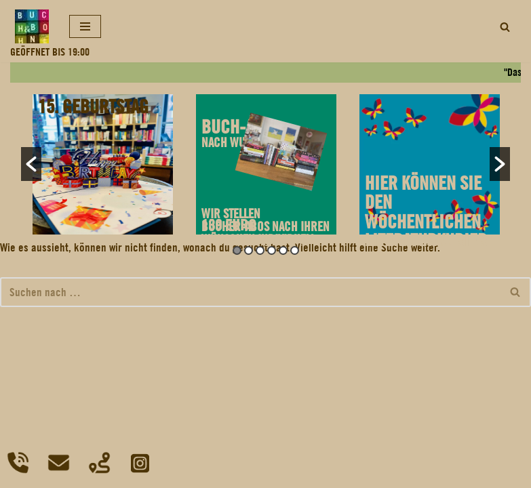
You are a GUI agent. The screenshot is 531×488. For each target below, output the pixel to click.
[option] (103, 164)
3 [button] (260, 250)
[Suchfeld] (505, 27)
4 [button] (271, 250)
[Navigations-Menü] (85, 26)
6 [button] (294, 250)
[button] (31, 164)
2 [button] (248, 250)
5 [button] (283, 250)
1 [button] (237, 250)
